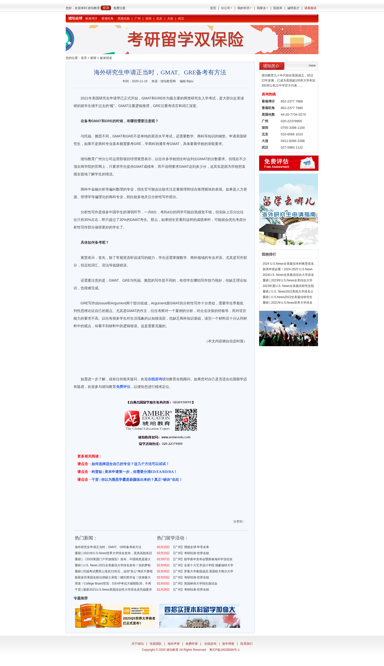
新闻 (93, 58)
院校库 (277, 8)
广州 (137, 18)
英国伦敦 (124, 18)
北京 (159, 18)
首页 (213, 8)
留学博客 (228, 644)
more (312, 65)
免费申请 (192, 644)
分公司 (225, 8)
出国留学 (236, 379)
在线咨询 (210, 644)
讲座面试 (310, 8)
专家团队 (156, 644)
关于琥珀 (137, 644)
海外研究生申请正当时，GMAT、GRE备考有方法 (108, 547)
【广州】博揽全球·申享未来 (190, 547)
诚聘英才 (293, 8)
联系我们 (246, 644)
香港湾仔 (91, 18)
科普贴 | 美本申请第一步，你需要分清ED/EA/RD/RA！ (134, 472)
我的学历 (243, 8)
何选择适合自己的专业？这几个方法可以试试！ (132, 464)
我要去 (261, 8)
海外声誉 (174, 644)
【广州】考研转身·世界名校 (190, 553)
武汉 (181, 18)
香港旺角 (107, 18)
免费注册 (119, 8)
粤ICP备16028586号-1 (224, 650)
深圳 (148, 18)
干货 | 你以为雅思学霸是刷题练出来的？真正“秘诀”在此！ (137, 480)
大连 (170, 18)
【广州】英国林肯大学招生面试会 (194, 583)
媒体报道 (106, 58)
